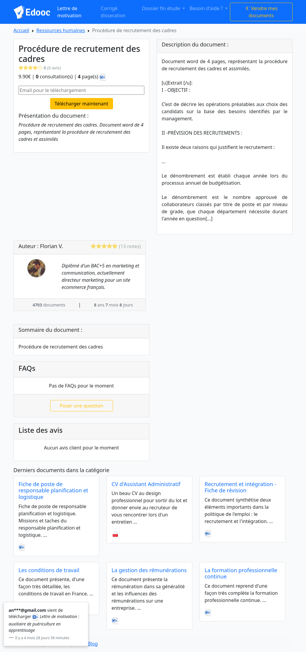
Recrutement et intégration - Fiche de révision (240, 487)
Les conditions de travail (48, 570)
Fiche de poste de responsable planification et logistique (53, 490)
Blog (93, 643)
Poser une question (81, 405)
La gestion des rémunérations (149, 570)
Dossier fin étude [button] (161, 8)
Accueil (21, 30)
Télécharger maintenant (81, 103)
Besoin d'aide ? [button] (207, 8)
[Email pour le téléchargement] (81, 90)
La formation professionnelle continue (241, 573)
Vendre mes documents (261, 12)
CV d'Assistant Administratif (146, 484)
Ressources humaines (60, 30)
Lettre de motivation (69, 12)
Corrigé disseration (113, 12)
